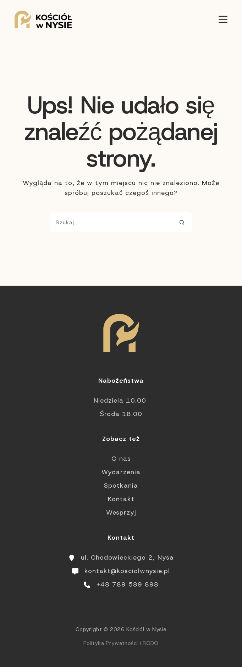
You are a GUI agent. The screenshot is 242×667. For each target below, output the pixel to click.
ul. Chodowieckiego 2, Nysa (127, 557)
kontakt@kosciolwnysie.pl (127, 571)
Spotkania (121, 485)
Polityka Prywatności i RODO (120, 643)
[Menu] (223, 19)
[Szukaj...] (111, 222)
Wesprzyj (121, 512)
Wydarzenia (121, 472)
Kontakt (121, 499)
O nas (121, 458)
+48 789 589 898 (127, 584)
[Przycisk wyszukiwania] (182, 222)
